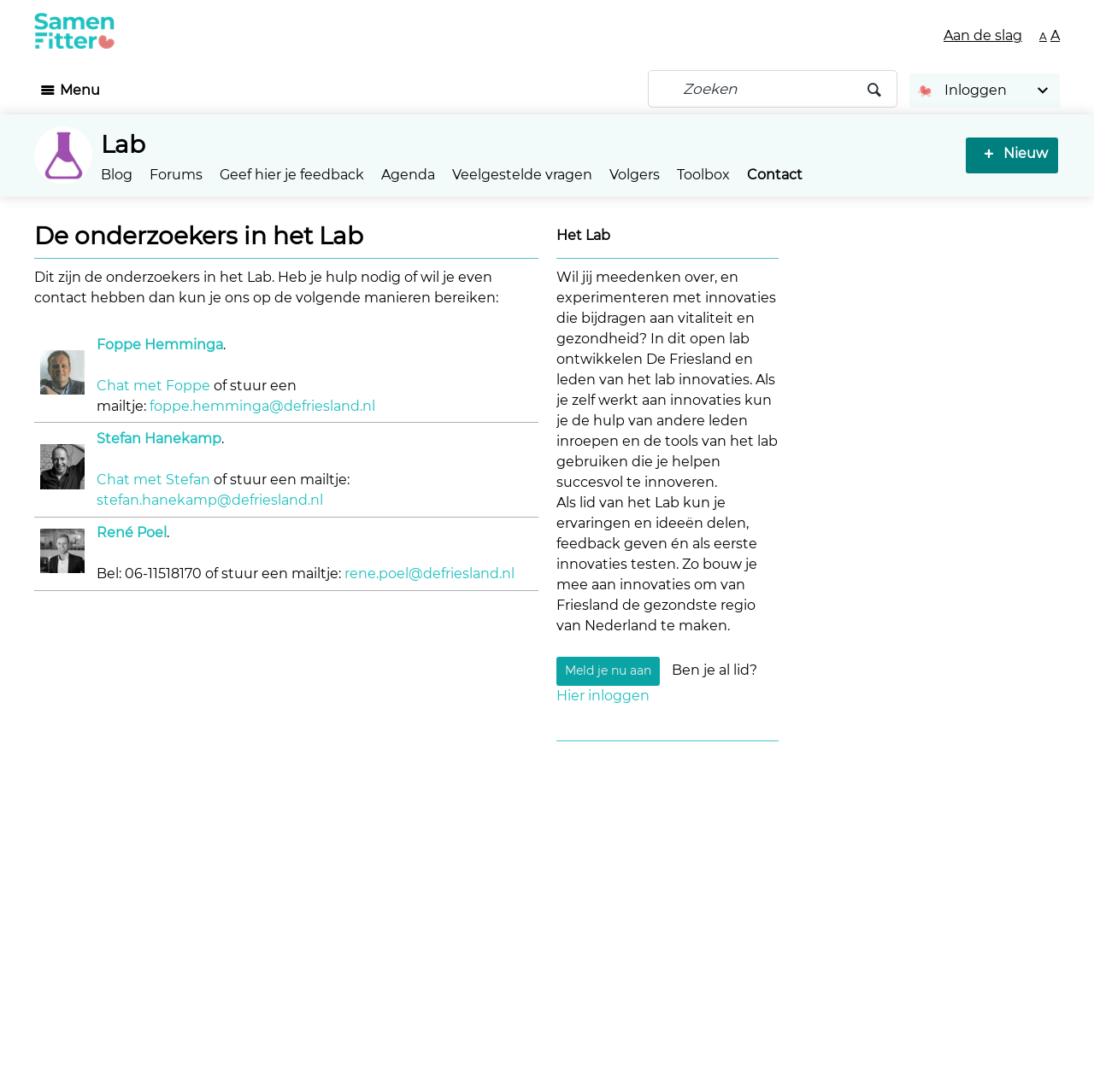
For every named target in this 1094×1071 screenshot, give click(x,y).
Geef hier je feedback (292, 175)
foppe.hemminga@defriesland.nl (262, 406)
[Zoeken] (772, 89)
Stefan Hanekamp (159, 438)
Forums (176, 175)
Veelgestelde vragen (522, 175)
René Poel (132, 532)
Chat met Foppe (153, 385)
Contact (775, 175)
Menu (80, 90)
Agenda (408, 175)
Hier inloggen (603, 696)
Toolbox (703, 175)
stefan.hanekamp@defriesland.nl (210, 500)
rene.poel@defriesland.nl (429, 573)
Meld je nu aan (608, 671)
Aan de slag (983, 35)
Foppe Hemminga (160, 345)
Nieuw (1022, 153)
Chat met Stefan (153, 479)
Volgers (634, 175)
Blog (116, 175)
